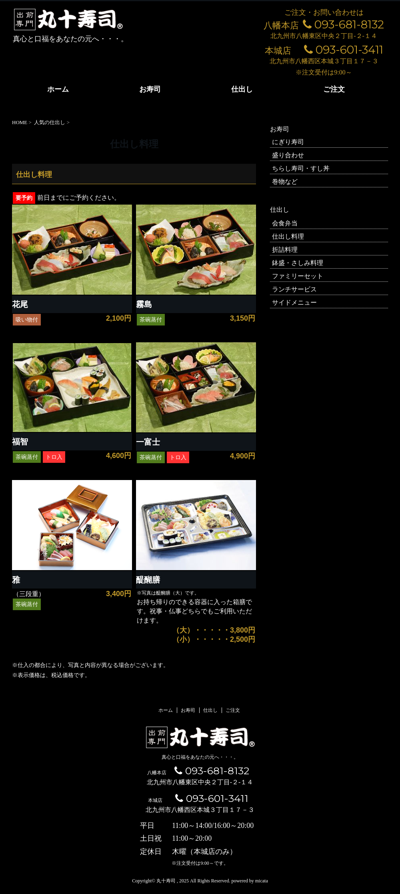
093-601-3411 (343, 49)
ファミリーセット (297, 276)
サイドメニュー (294, 302)
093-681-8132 (343, 24)
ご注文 (334, 89)
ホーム (58, 89)
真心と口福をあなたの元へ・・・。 (200, 757)
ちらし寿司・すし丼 (301, 168)
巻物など (285, 181)
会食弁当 (285, 223)
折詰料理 (285, 249)
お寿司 (150, 89)
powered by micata (249, 881)
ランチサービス (294, 289)
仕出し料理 (288, 236)
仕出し (242, 89)
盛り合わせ (288, 155)
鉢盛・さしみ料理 (297, 262)
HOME (19, 122)
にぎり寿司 (288, 142)
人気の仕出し (49, 122)
